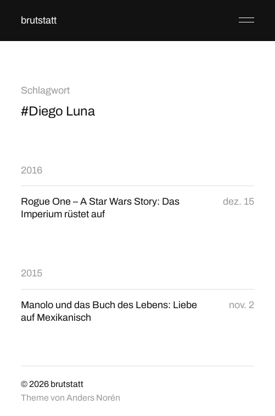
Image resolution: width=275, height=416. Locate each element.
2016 (31, 170)
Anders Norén (93, 397)
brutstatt (39, 20)
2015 (31, 273)
